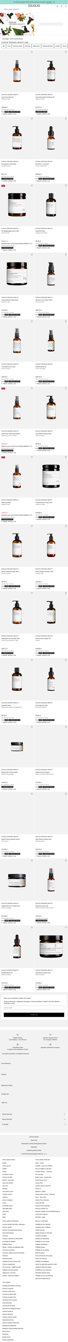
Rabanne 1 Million (40, 1191)
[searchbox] (34, 9)
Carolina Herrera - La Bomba (43, 1171)
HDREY (4, 1168)
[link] (17, 82)
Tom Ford (5, 1186)
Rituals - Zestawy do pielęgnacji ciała (12, 1247)
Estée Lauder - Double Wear (43, 1177)
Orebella (4, 1188)
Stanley (4, 1163)
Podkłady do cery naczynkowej (44, 1275)
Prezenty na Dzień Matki (9, 1294)
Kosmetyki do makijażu (9, 1241)
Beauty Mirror (6, 1331)
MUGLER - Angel (40, 1217)
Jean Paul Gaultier (7, 1183)
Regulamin (34, 1147)
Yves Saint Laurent (7, 1191)
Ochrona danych (34, 1137)
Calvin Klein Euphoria (41, 1214)
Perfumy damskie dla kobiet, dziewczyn (13, 1224)
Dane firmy (34, 1140)
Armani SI (38, 1188)
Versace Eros (39, 1183)
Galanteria (5, 1334)
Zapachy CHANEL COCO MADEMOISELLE (47, 1211)
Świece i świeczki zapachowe (10, 1322)
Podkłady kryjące (40, 1247)
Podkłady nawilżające (41, 1244)
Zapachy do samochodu (42, 1238)
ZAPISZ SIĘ (34, 1014)
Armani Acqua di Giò (41, 1180)
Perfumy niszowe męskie (9, 1317)
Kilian (4, 1217)
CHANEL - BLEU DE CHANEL (44, 1166)
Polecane (5, 1255)
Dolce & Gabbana (7, 1200)
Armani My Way (39, 1203)
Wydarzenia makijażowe (9, 1325)
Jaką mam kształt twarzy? (42, 1278)
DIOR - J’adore (39, 1163)
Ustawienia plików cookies (34, 1150)
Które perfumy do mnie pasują (43, 1255)
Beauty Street (6, 1337)
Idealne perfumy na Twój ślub (43, 1233)
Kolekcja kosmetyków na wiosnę (11, 1285)
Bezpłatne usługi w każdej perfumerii (12, 1328)
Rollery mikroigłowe (8, 1340)
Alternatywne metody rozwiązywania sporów (34, 1143)
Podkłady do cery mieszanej (43, 1270)
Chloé (4, 1214)
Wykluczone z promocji (9, 1273)
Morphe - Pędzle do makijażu (10, 1275)
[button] (34, 1114)
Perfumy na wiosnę (7, 1288)
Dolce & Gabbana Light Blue (43, 1168)
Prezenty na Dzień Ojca (9, 1297)
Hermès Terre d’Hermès (42, 1200)
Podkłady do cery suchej (42, 1241)
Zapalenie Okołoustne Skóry (43, 1267)
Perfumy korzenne (7, 1311)
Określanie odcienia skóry (42, 1273)
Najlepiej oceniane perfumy (10, 1270)
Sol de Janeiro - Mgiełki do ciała (11, 1267)
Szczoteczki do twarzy (8, 1305)
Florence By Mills (7, 1177)
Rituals (4, 1171)
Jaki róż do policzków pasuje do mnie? (46, 1264)
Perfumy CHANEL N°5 (41, 1208)
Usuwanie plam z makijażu (43, 1227)
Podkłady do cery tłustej (42, 1250)
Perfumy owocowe (7, 1314)
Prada (4, 1203)
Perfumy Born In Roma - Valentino (45, 1194)
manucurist (5, 1211)
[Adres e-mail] (34, 1008)
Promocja (5, 1235)
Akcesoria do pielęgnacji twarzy (11, 1308)
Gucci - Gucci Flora (40, 1197)
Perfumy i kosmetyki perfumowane (12, 1230)
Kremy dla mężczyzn (41, 1258)
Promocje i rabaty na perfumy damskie (13, 1253)
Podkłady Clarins (7, 1244)
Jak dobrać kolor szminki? (9, 1300)
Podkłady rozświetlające (42, 1261)
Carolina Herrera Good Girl (43, 1186)
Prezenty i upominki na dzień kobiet (12, 1238)
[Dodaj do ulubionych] (32, 52)
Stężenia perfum (40, 1253)
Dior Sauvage (39, 1174)
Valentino (5, 1197)
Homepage (5, 39)
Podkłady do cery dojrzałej (42, 1224)
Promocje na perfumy (8, 1250)
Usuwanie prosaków (41, 1235)
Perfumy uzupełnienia (8, 1264)
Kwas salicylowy (7, 1303)
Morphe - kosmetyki (8, 1180)
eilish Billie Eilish (7, 1208)
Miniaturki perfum (7, 1258)
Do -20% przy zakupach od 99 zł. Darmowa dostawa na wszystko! (29, 2)
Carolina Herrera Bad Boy (42, 1205)
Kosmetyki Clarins (7, 1205)
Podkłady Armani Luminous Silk (11, 1261)
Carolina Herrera (7, 1194)
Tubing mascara (40, 1230)
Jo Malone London (7, 1174)
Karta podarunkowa (8, 1233)
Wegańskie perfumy (8, 1320)
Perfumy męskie (7, 1227)
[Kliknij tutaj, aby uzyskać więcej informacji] (54, 2)
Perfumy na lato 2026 (8, 1291)
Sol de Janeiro (6, 1166)
